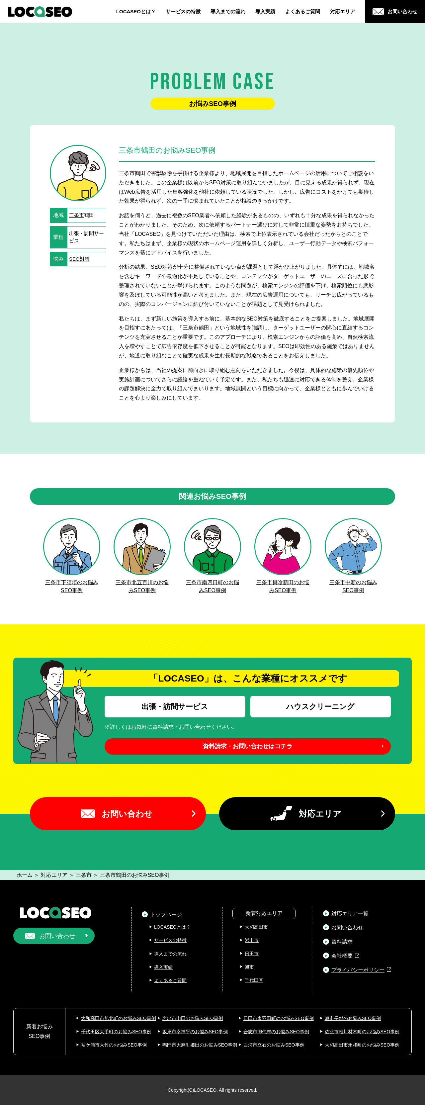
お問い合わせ (127, 813)
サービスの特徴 (183, 11)
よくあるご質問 (302, 11)
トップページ (166, 914)
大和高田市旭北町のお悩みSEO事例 (118, 1018)
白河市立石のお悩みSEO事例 (273, 1045)
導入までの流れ (228, 11)
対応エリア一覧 (350, 913)
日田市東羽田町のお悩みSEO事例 (278, 1018)
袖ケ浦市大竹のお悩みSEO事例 (114, 1045)
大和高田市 (256, 927)
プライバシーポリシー (357, 970)
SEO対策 (79, 259)
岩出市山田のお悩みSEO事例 (192, 1018)
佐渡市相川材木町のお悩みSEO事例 (362, 1031)
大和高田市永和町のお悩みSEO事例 (362, 1045)
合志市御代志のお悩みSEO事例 (276, 1031)
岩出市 (252, 940)
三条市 (76, 215)
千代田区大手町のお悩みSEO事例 (116, 1031)
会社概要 (342, 956)
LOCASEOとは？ (136, 11)
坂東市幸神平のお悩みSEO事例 (195, 1031)
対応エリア (342, 11)
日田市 (252, 953)
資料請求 (342, 942)
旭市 (249, 966)
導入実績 (265, 11)
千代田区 (254, 980)
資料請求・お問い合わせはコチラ (248, 746)
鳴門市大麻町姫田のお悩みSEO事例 (199, 1045)
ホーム (25, 875)
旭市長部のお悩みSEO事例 (353, 1018)
